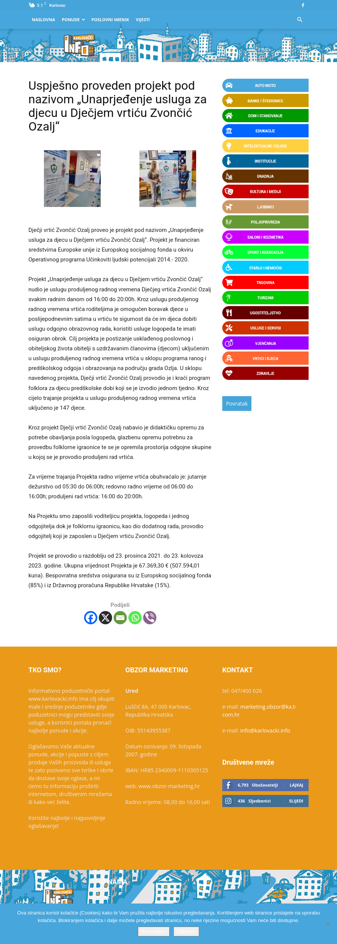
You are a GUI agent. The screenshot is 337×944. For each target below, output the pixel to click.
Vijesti (143, 19)
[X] (105, 617)
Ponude (73, 19)
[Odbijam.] (327, 924)
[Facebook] (90, 617)
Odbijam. (186, 931)
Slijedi (296, 801)
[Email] (120, 617)
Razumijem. (154, 931)
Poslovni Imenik (110, 19)
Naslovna (43, 19)
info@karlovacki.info (265, 730)
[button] (299, 19)
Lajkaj (296, 785)
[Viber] (149, 617)
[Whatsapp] (135, 617)
